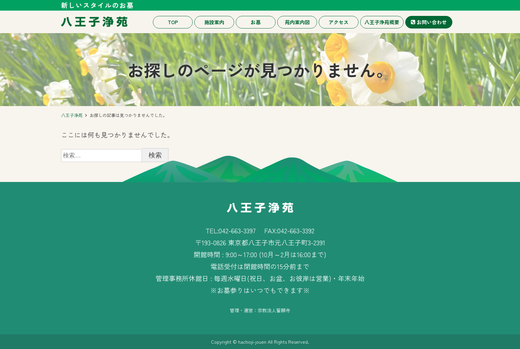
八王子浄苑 (72, 115)
